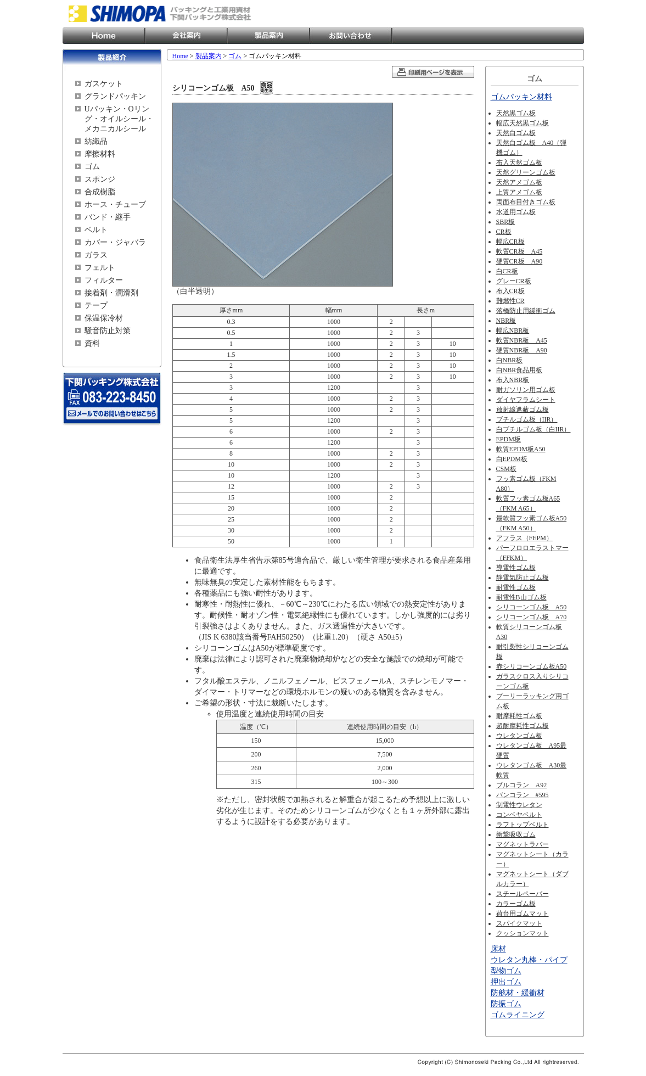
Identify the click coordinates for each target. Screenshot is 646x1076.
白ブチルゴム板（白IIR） (533, 429)
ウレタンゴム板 (519, 735)
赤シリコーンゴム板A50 (531, 666)
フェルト (100, 268)
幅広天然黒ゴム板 (522, 123)
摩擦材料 (100, 154)
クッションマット (522, 933)
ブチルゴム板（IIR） (527, 419)
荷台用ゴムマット (522, 913)
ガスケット (104, 84)
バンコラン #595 (522, 795)
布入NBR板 (513, 380)
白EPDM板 (511, 459)
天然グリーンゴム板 (525, 172)
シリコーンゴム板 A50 (531, 607)
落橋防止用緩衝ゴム (525, 311)
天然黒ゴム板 (516, 113)
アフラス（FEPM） (524, 538)
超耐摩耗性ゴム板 (522, 726)
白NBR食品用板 (519, 370)
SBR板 (505, 222)
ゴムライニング (517, 1015)
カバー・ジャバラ (115, 242)
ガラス (96, 255)
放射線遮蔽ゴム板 (522, 409)
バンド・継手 (108, 217)
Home (104, 35)
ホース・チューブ (115, 204)
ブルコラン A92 (521, 785)
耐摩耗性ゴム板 (519, 716)
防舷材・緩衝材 (517, 993)
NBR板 (506, 320)
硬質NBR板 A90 (521, 350)
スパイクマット (519, 923)
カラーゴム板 (516, 903)
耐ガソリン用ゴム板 (525, 390)
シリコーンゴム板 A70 (531, 617)
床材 (498, 949)
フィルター (104, 280)
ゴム (92, 166)
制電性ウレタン (519, 805)
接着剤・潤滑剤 (111, 293)
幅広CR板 (510, 241)
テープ (96, 305)
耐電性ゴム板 (516, 587)
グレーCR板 (513, 281)
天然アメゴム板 (519, 182)
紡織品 (96, 141)
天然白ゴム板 (516, 133)
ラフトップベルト (522, 824)
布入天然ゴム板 (519, 162)
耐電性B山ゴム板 (521, 597)
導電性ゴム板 (516, 567)
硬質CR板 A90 (519, 261)
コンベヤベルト (519, 815)
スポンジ (100, 179)
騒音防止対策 (108, 331)
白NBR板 (509, 360)
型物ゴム (506, 971)
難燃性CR (510, 301)
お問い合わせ (351, 35)
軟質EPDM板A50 (521, 449)
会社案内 (186, 35)
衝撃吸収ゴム (516, 834)
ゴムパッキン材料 (521, 97)
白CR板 (507, 271)
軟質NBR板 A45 (521, 340)
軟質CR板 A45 (519, 251)
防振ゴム (506, 1004)
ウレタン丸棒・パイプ (529, 960)
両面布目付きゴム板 (525, 202)
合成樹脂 (100, 192)
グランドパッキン (115, 96)
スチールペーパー (522, 894)
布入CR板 (510, 291)
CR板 (504, 232)
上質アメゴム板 (519, 192)
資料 (92, 343)
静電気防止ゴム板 (522, 577)
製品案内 (268, 35)
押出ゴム (506, 982)
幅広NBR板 (513, 330)
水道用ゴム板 (516, 212)
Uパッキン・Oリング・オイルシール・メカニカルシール (119, 119)
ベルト (96, 230)
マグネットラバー (522, 844)
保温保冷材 (104, 318)
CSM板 (506, 469)
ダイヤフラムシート (525, 400)
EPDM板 (508, 439)
